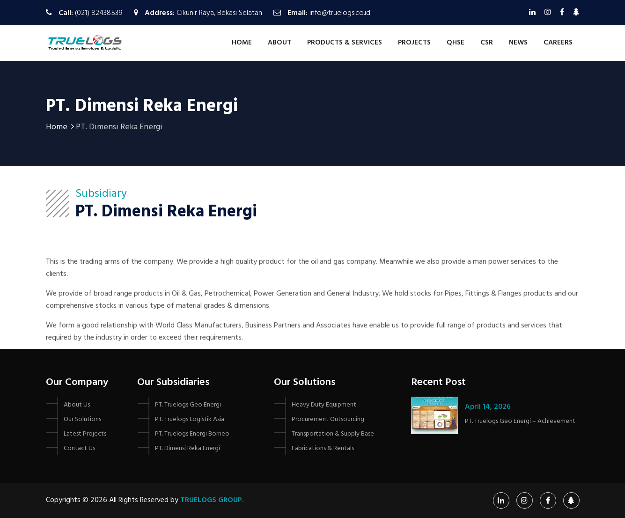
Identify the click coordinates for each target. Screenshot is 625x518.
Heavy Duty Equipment (324, 405)
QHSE (455, 42)
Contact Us (79, 448)
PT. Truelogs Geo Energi (188, 405)
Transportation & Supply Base (333, 434)
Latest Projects (85, 434)
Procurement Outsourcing (328, 419)
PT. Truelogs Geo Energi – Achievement (520, 421)
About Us (77, 405)
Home (242, 42)
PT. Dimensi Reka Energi (187, 448)
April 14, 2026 (488, 407)
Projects (414, 42)
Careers (558, 42)
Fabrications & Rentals (323, 448)
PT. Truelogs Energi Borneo (192, 434)
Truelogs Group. (212, 500)
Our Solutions (82, 419)
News (518, 42)
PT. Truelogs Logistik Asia (189, 419)
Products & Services (344, 42)
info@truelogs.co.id (339, 13)
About (279, 42)
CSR (486, 42)
